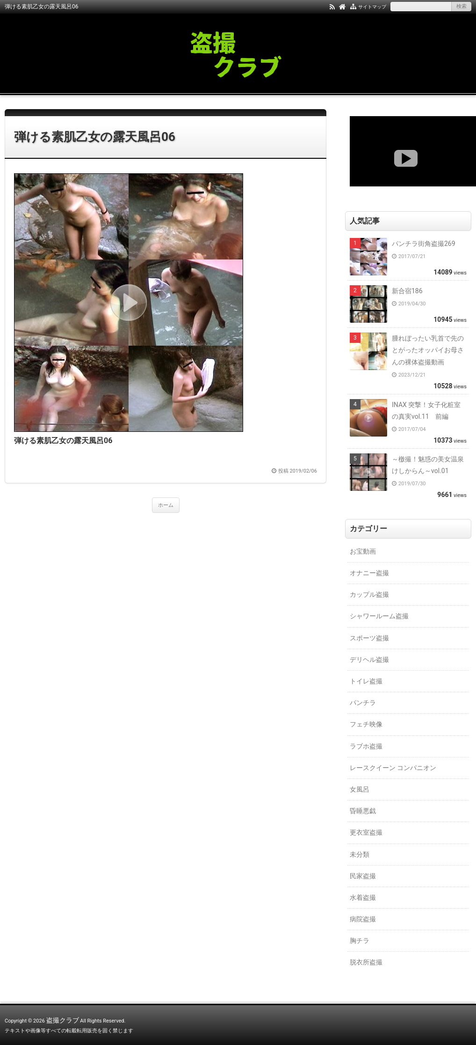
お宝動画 (363, 551)
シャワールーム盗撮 (379, 616)
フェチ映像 (366, 724)
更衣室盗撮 (366, 832)
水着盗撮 (363, 897)
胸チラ (359, 940)
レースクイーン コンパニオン (393, 767)
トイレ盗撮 (366, 681)
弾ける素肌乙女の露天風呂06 (94, 137)
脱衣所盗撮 (366, 962)
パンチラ (363, 702)
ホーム (165, 505)
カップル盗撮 (369, 594)
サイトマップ (372, 6)
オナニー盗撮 (369, 573)
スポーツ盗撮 (369, 638)
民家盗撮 (363, 876)
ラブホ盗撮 (366, 746)
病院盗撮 (363, 919)
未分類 (359, 854)
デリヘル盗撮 (369, 659)
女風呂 (359, 789)
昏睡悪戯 (363, 811)
